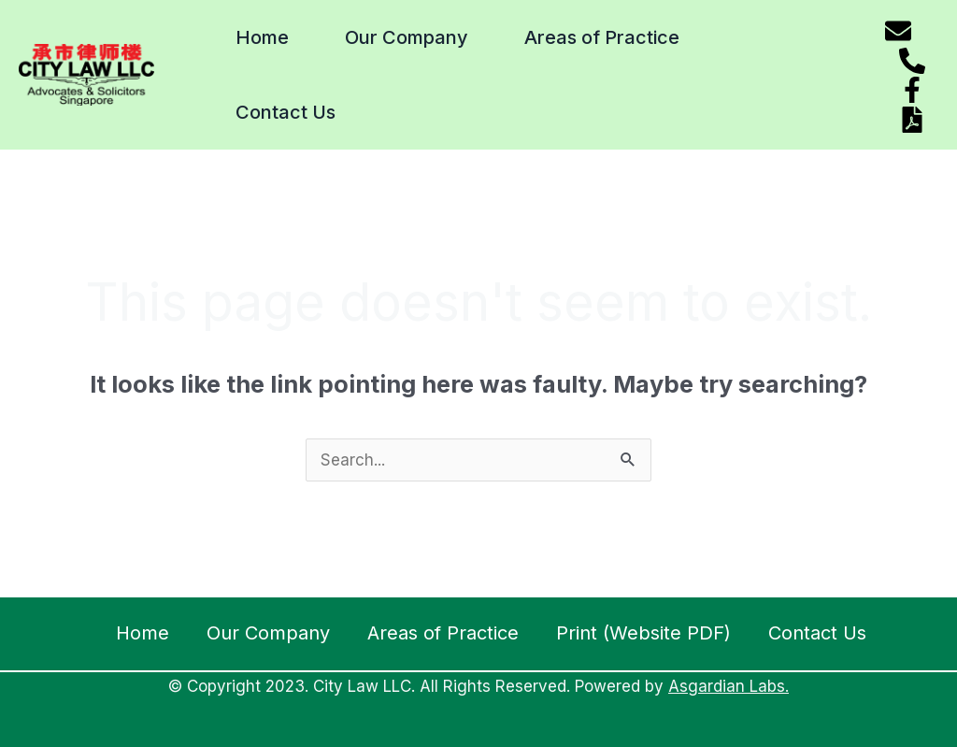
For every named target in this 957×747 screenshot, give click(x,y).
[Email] (898, 31)
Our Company (406, 37)
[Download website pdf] (912, 120)
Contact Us (286, 112)
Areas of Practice (601, 37)
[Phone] (912, 61)
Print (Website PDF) (643, 633)
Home (262, 37)
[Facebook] (912, 90)
